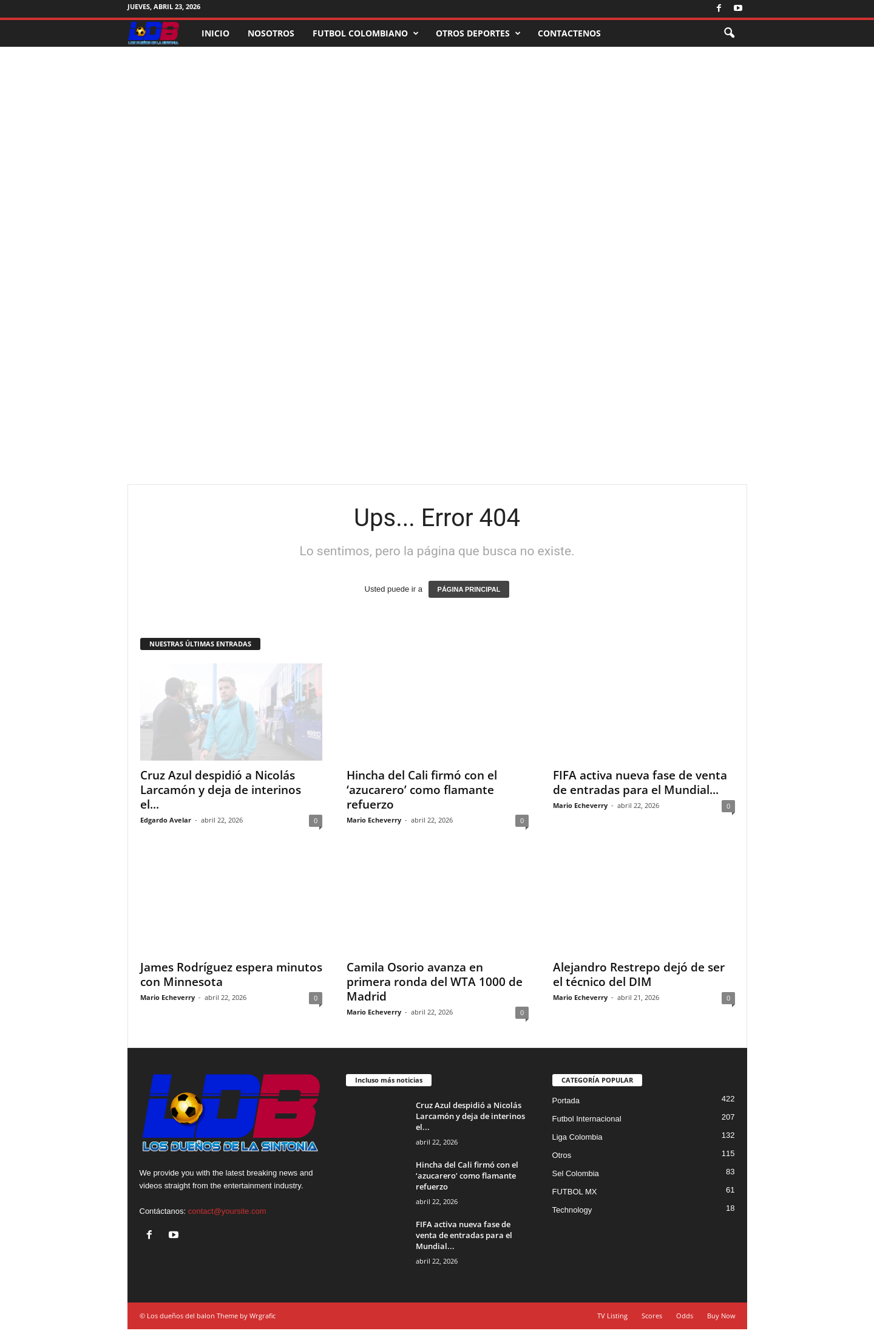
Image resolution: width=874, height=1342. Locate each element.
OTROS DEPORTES (478, 33)
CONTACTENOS (569, 33)
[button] (729, 33)
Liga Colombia (577, 1137)
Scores (652, 1315)
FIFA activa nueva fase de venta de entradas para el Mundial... (640, 782)
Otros (562, 1155)
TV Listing (612, 1315)
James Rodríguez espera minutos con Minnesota (231, 974)
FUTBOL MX (574, 1191)
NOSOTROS (271, 33)
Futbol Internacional (587, 1118)
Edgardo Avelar (165, 819)
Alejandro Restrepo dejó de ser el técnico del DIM (639, 974)
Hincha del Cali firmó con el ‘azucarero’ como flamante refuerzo (422, 789)
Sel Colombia (575, 1173)
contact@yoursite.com (227, 1211)
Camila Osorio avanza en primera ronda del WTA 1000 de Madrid (435, 981)
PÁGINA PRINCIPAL (469, 589)
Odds (684, 1315)
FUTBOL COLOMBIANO (366, 33)
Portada (566, 1100)
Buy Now (721, 1315)
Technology (572, 1209)
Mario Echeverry (374, 819)
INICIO (215, 33)
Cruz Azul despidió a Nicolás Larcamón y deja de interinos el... (220, 789)
